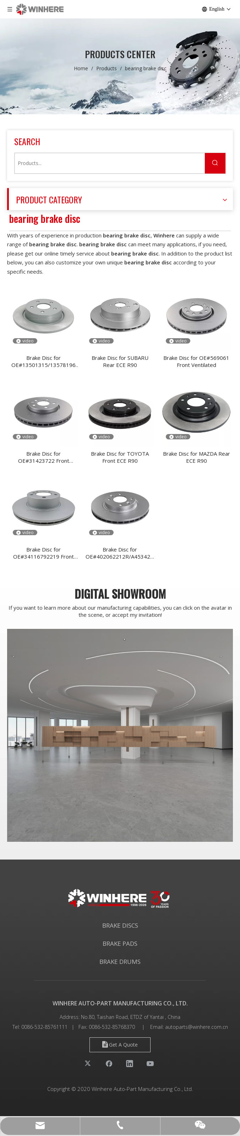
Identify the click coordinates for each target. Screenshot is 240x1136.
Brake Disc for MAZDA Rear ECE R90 (196, 457)
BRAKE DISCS (120, 925)
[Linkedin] (129, 1063)
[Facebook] (109, 1063)
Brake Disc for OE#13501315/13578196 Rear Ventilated (43, 361)
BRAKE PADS (120, 943)
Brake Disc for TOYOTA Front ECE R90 (120, 457)
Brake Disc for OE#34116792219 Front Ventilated (43, 553)
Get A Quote (120, 1044)
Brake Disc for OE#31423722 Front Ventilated (43, 457)
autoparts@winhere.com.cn (196, 1027)
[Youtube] (150, 1063)
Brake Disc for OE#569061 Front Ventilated (196, 361)
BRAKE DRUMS (120, 961)
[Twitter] (88, 1063)
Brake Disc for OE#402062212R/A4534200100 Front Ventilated (120, 553)
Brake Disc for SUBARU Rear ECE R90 (120, 361)
